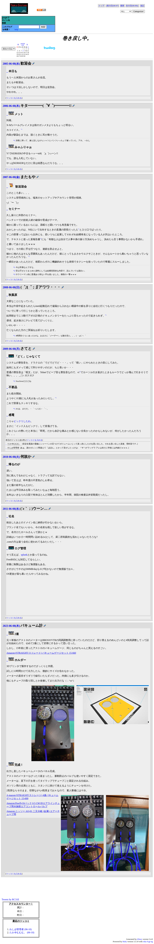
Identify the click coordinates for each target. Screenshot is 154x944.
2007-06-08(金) (11, 177)
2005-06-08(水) (11, 63)
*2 (41, 239)
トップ (101, 6)
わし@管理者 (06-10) (20, 929)
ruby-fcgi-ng (148, 941)
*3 (28, 256)
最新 (122, 6)
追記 (142, 6)
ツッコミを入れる (14, 98)
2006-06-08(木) (11, 105)
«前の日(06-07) (112, 6)
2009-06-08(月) (11, 348)
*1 (21, 129)
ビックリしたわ (22, 421)
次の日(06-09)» (132, 6)
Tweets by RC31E (10, 899)
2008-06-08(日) (11, 287)
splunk (24, 554)
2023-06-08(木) (11, 625)
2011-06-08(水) (11, 508)
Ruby (125, 941)
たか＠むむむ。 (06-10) (21, 932)
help (16, 29)
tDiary (139, 939)
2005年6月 (22, 44)
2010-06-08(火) (11, 456)
